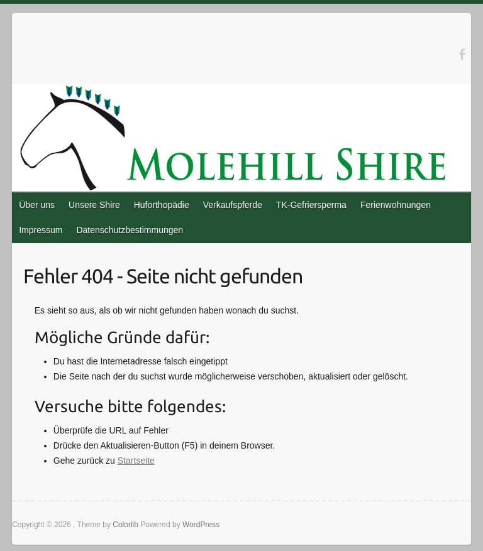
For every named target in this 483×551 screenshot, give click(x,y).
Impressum (40, 230)
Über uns (37, 205)
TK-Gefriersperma (311, 205)
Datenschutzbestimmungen (129, 230)
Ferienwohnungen (395, 205)
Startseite (136, 461)
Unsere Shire (94, 205)
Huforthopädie (161, 205)
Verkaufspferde (232, 205)
